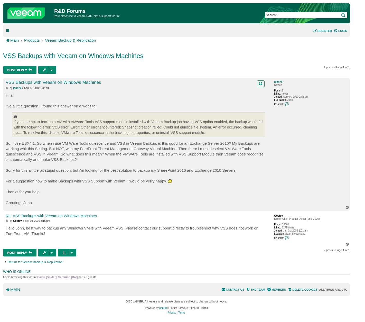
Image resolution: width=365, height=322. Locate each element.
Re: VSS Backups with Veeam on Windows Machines (51, 216)
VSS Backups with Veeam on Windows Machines (73, 55)
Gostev (278, 215)
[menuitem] (340, 31)
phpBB (163, 308)
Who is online (17, 272)
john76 (278, 81)
